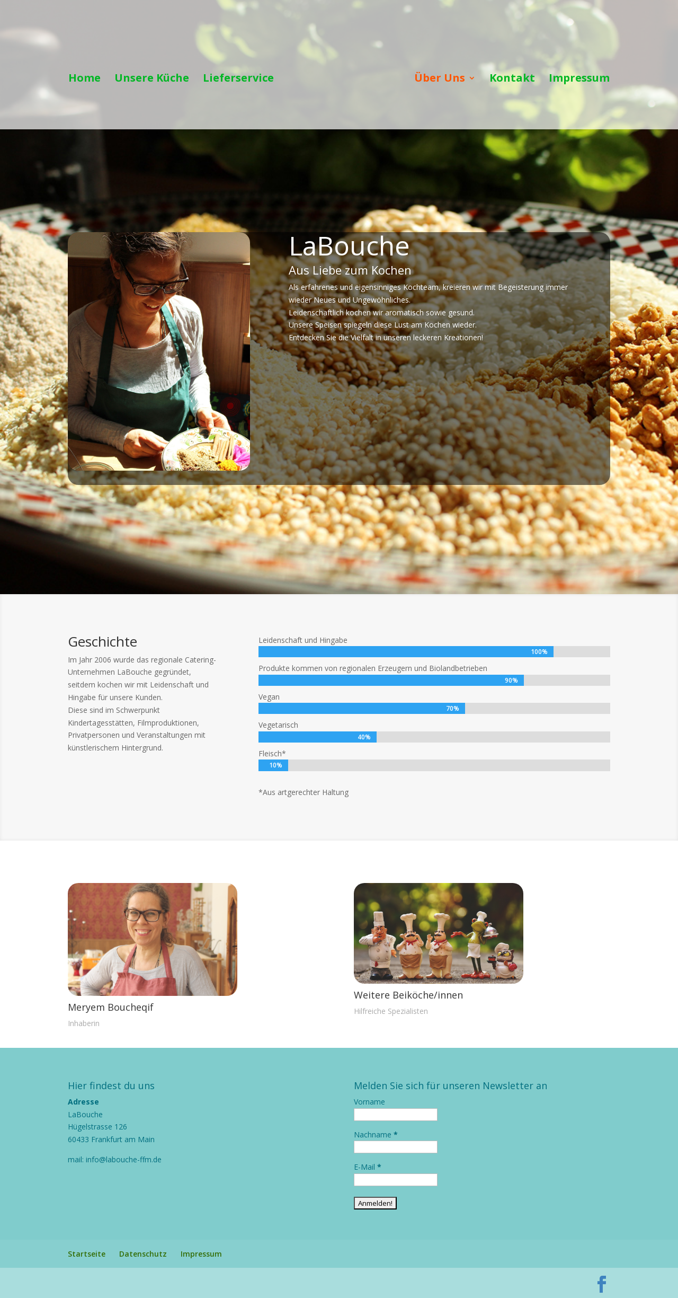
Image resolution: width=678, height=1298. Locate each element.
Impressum (579, 79)
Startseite (86, 1254)
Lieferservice (238, 79)
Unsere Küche (151, 79)
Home (84, 79)
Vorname (369, 1102)
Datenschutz (143, 1254)
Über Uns (439, 79)
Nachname (376, 1134)
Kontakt (512, 79)
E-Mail (367, 1167)
